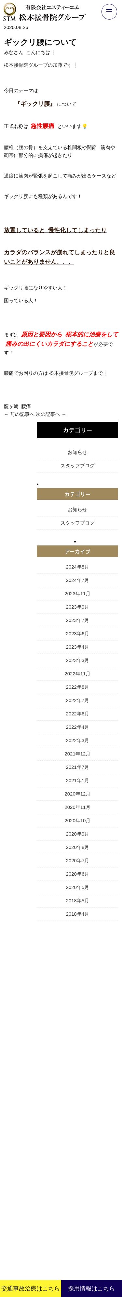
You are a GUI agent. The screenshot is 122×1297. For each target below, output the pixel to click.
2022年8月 (77, 687)
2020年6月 (77, 874)
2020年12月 (77, 794)
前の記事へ (22, 414)
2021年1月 (77, 780)
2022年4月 (77, 727)
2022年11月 (77, 673)
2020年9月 (77, 834)
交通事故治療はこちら (30, 1288)
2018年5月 (77, 900)
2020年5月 (77, 887)
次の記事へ (48, 414)
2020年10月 (77, 820)
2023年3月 (77, 660)
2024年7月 (77, 580)
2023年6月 (77, 633)
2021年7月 (77, 767)
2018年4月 (77, 914)
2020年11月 (77, 807)
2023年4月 (77, 647)
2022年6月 (77, 713)
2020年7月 (77, 860)
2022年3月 (77, 740)
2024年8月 (77, 567)
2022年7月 (77, 700)
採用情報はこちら (91, 1288)
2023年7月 (77, 620)
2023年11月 (77, 593)
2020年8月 (77, 847)
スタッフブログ (78, 465)
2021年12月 (77, 753)
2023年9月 (77, 607)
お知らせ (77, 452)
